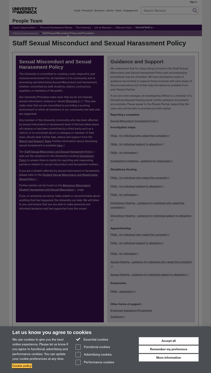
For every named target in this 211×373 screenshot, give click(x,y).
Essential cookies (91, 339)
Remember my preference (168, 349)
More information (168, 358)
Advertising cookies (93, 355)
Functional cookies (92, 347)
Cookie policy (21, 366)
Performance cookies (94, 363)
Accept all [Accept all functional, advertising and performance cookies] (169, 341)
